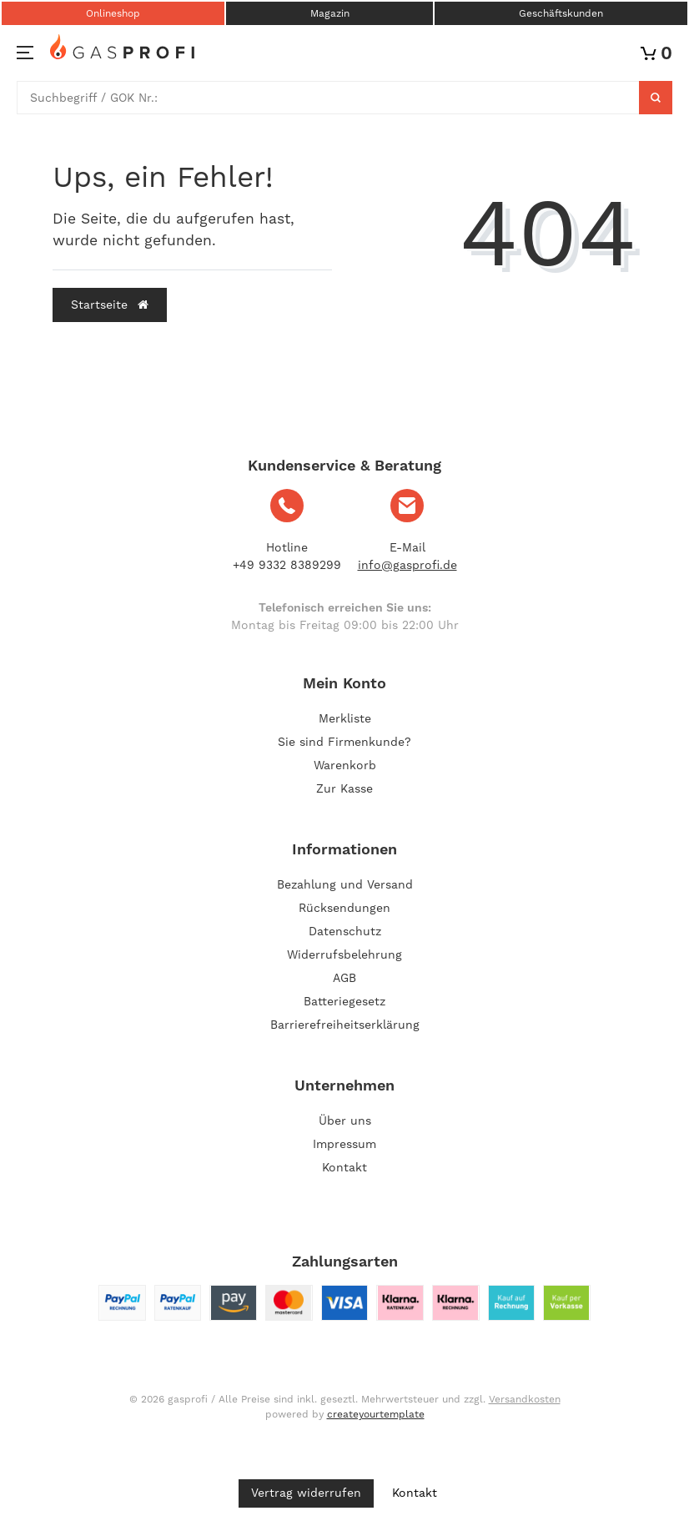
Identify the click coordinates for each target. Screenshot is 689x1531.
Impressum (344, 1144)
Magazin (330, 13)
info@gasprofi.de (407, 565)
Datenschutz (345, 931)
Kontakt (344, 1167)
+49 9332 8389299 (287, 565)
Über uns (345, 1120)
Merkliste (345, 718)
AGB (344, 978)
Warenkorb (345, 765)
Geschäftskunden (561, 13)
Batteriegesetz (344, 1001)
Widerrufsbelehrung (344, 954)
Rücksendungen (344, 907)
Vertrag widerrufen (306, 1492)
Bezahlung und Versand (345, 884)
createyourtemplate (376, 1414)
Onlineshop (113, 13)
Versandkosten (525, 1399)
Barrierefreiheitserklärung (345, 1024)
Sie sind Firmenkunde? (344, 741)
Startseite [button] (109, 304)
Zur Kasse (344, 788)
